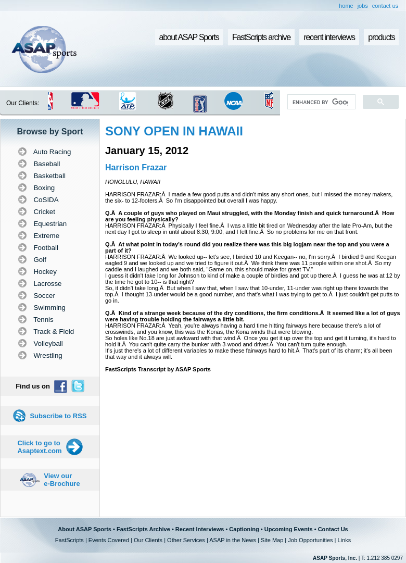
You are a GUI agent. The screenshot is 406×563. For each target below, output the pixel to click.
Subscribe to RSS (58, 416)
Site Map (272, 540)
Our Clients (148, 540)
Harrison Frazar (136, 167)
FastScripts (69, 540)
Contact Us (333, 529)
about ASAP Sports (189, 37)
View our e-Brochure (62, 479)
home (346, 6)
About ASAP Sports (84, 529)
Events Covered (108, 540)
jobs (363, 6)
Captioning (244, 529)
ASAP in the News (232, 540)
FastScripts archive (261, 37)
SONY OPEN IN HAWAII (174, 131)
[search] (320, 102)
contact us (385, 6)
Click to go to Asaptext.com (39, 447)
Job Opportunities (310, 540)
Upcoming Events (288, 529)
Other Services (186, 540)
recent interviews (328, 37)
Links (344, 540)
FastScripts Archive (143, 529)
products (381, 37)
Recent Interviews (199, 529)
